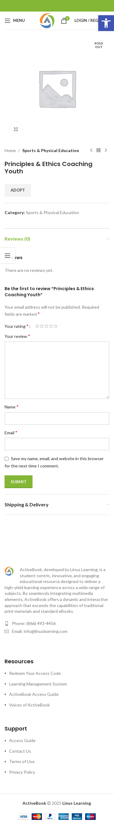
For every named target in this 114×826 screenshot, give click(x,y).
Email (11, 432)
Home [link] (10, 150)
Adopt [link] (18, 190)
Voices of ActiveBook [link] (29, 704)
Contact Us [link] (20, 751)
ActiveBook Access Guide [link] (34, 694)
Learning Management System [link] (38, 683)
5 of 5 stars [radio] (55, 326)
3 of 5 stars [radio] (46, 326)
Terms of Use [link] (22, 761)
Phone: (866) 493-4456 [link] (34, 623)
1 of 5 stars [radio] (37, 326)
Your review (17, 336)
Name (12, 406)
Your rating (17, 326)
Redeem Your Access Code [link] (35, 673)
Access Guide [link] (22, 740)
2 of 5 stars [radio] (42, 326)
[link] (106, 23)
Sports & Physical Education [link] (50, 150)
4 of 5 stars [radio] (51, 326)
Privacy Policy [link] (22, 772)
